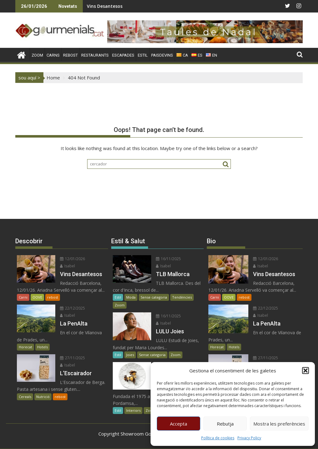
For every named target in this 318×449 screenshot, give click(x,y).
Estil (118, 297)
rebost (52, 297)
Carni (23, 297)
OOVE (37, 297)
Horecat (25, 347)
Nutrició (43, 396)
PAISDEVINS (162, 55)
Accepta (178, 424)
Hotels (42, 347)
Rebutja (225, 424)
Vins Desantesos (104, 6)
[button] (305, 370)
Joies (130, 354)
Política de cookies (217, 438)
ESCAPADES (123, 55)
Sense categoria (154, 297)
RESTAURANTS (95, 55)
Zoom (120, 305)
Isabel (67, 266)
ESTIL (143, 55)
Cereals (25, 396)
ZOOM (37, 55)
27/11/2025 (72, 358)
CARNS (53, 55)
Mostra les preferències (279, 424)
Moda (131, 297)
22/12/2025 (72, 308)
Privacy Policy (249, 438)
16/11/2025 (168, 258)
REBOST (70, 55)
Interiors (133, 410)
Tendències (182, 297)
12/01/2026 (72, 258)
